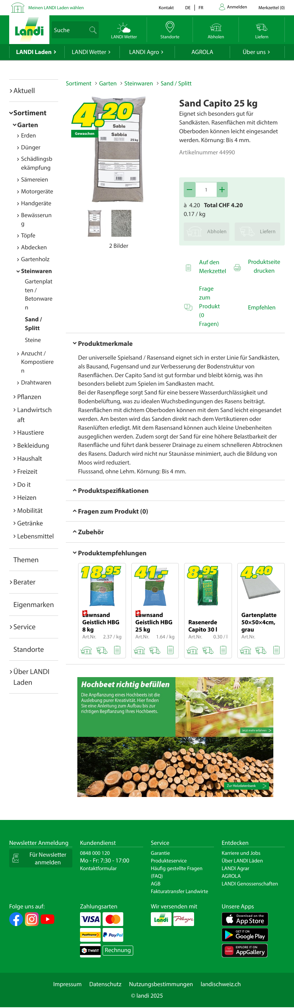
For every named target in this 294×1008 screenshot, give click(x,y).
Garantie (160, 852)
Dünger (31, 147)
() (271, 8)
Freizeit (27, 471)
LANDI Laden (34, 52)
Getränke (30, 523)
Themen (26, 559)
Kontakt (166, 8)
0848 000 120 (95, 852)
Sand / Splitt (176, 83)
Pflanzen (29, 396)
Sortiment (29, 112)
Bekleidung (33, 445)
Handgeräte (36, 203)
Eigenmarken (33, 604)
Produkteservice (169, 860)
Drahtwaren (36, 382)
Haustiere (30, 432)
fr (201, 8)
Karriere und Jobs (241, 852)
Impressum (67, 984)
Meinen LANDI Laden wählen (56, 8)
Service (24, 626)
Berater (24, 581)
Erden (28, 135)
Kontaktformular (98, 868)
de (188, 8)
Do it (24, 484)
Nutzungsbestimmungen (161, 984)
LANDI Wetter (89, 52)
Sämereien (34, 179)
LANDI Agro (144, 52)
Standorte (28, 649)
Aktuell (24, 90)
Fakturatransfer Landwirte (179, 891)
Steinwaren (36, 271)
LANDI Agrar (235, 868)
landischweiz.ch (221, 984)
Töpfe (28, 235)
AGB (155, 883)
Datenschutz (105, 984)
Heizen (26, 497)
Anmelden (237, 7)
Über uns (254, 52)
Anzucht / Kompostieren (37, 362)
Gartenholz (35, 259)
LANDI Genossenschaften (250, 883)
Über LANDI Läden (242, 860)
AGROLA (202, 52)
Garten (27, 124)
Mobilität (29, 510)
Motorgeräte (37, 191)
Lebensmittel (35, 536)
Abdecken (34, 247)
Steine (33, 340)
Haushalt (29, 458)
